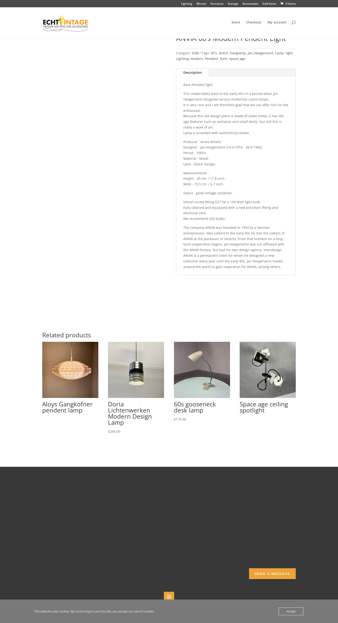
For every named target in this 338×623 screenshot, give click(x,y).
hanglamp (238, 53)
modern (197, 58)
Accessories (250, 4)
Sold (195, 53)
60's (214, 53)
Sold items (269, 4)
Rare (223, 58)
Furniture (217, 4)
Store (235, 24)
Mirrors (201, 4)
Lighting (186, 4)
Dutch (223, 53)
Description (192, 72)
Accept (291, 611)
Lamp (279, 53)
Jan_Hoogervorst (260, 53)
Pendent (211, 58)
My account (277, 24)
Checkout (253, 24)
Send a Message (272, 574)
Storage (233, 4)
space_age (237, 58)
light (289, 53)
